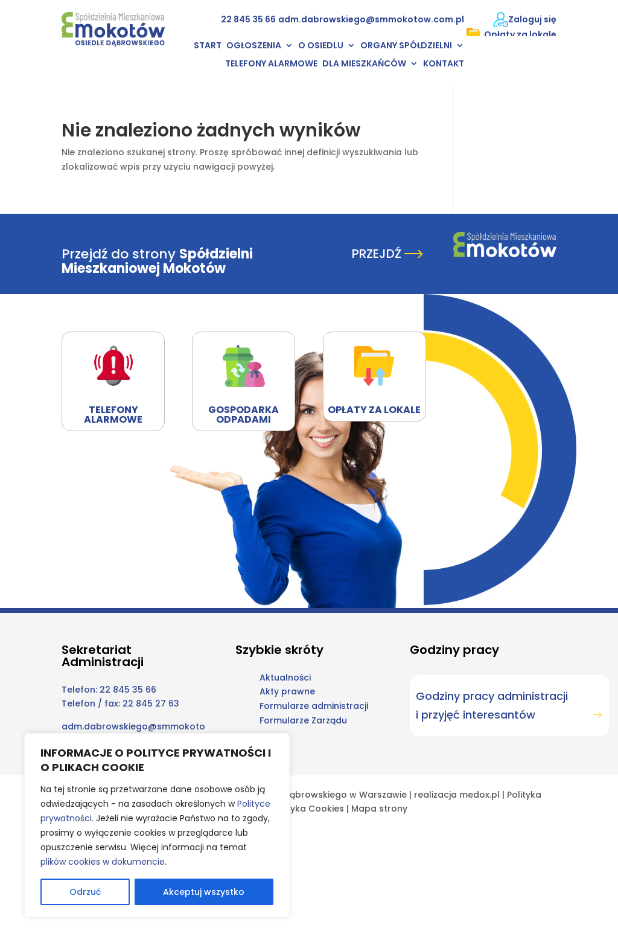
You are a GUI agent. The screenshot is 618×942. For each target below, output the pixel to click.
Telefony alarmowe (271, 64)
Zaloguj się (532, 19)
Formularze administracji (314, 706)
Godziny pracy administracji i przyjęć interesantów (492, 705)
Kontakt (443, 64)
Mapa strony (379, 809)
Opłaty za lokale (511, 34)
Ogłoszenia (253, 46)
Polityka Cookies (308, 809)
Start (207, 46)
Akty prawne (287, 691)
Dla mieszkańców (364, 64)
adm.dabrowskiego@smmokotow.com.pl (371, 19)
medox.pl (479, 795)
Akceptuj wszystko (203, 892)
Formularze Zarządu (303, 720)
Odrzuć (85, 892)
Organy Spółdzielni (406, 46)
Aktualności (285, 677)
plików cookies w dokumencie (102, 862)
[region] (157, 825)
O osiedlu (320, 46)
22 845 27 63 (151, 703)
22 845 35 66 (248, 19)
